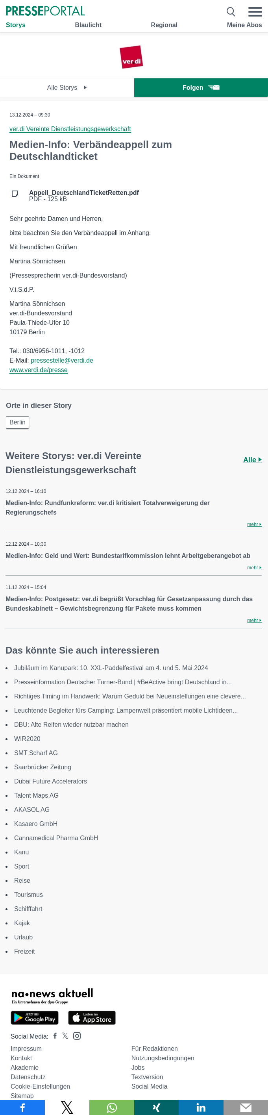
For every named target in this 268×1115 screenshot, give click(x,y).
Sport (21, 866)
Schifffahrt (28, 909)
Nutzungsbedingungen (162, 1058)
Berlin (17, 422)
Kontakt (21, 1058)
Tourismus (28, 894)
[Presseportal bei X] (62, 1036)
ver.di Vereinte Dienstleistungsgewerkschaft (70, 129)
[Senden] (246, 1107)
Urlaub (23, 937)
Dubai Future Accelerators (50, 781)
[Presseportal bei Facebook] (52, 1036)
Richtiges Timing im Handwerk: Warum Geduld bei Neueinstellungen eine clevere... (130, 696)
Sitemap (22, 1096)
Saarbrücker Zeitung (42, 767)
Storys (16, 25)
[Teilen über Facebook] (22, 1107)
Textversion (147, 1077)
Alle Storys (67, 87)
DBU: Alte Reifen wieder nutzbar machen (71, 724)
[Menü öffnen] (255, 11)
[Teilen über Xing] (156, 1107)
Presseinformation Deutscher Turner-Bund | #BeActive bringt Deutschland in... (123, 682)
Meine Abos (244, 25)
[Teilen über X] (67, 1107)
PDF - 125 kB (84, 196)
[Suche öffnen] (231, 11)
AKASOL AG (32, 809)
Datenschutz (28, 1077)
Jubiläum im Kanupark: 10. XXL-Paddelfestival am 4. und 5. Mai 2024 (111, 668)
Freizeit (24, 951)
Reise (22, 880)
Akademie (25, 1067)
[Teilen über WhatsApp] (111, 1107)
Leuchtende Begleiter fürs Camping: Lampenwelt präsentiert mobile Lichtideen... (126, 710)
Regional (164, 25)
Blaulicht (88, 25)
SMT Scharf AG (36, 753)
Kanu (21, 852)
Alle (252, 460)
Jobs (138, 1067)
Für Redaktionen (154, 1048)
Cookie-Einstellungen (40, 1086)
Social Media (149, 1086)
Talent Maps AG (36, 795)
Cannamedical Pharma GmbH (56, 838)
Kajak (22, 923)
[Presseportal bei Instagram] (74, 1035)
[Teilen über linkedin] (201, 1107)
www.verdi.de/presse (38, 370)
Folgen (201, 87)
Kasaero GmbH (35, 824)
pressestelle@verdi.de (62, 360)
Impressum (26, 1048)
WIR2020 (27, 738)
